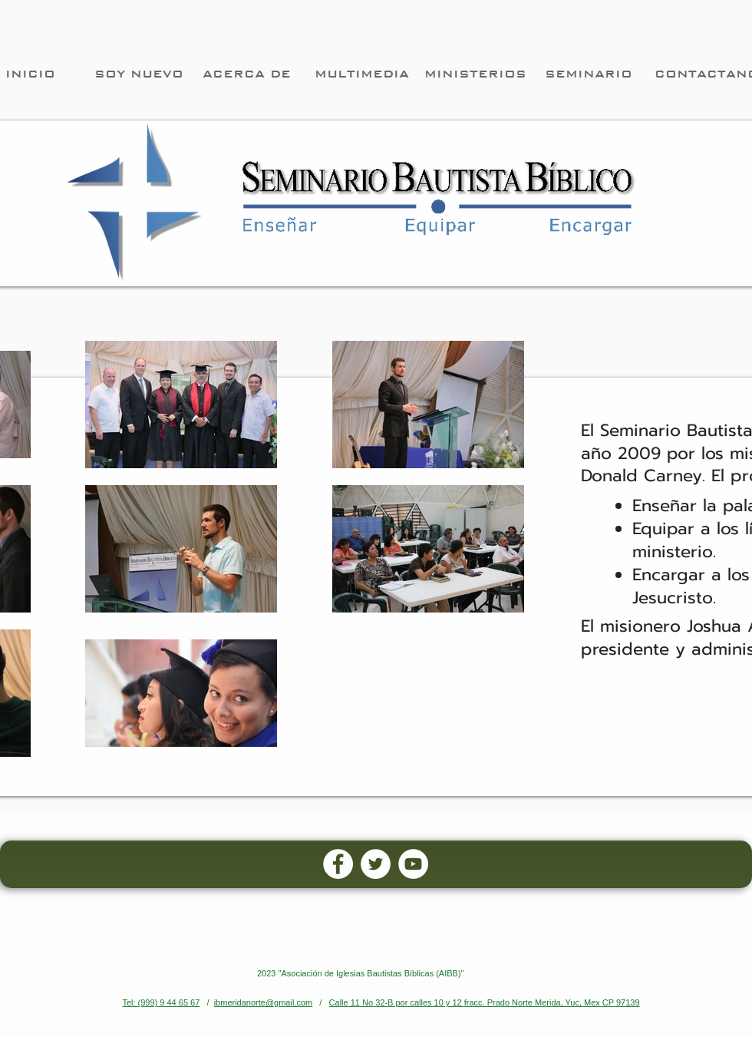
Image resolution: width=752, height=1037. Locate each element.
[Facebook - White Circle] (338, 864)
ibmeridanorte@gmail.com (263, 1002)
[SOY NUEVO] (138, 74)
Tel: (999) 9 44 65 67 (161, 1002)
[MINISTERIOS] (475, 74)
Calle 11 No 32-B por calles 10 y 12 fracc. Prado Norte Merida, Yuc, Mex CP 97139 (484, 1002)
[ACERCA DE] (246, 74)
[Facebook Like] (536, 905)
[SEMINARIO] (588, 74)
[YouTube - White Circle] (413, 864)
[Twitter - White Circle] (376, 864)
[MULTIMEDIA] (361, 74)
